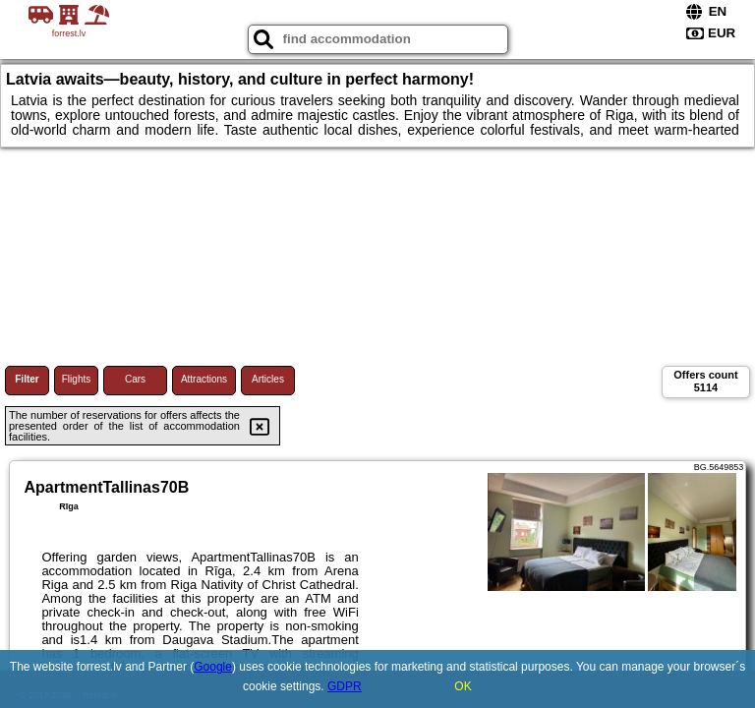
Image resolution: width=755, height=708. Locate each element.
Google (213, 667)
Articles (268, 379)
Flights (76, 379)
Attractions (204, 379)
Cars (135, 379)
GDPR (344, 686)
